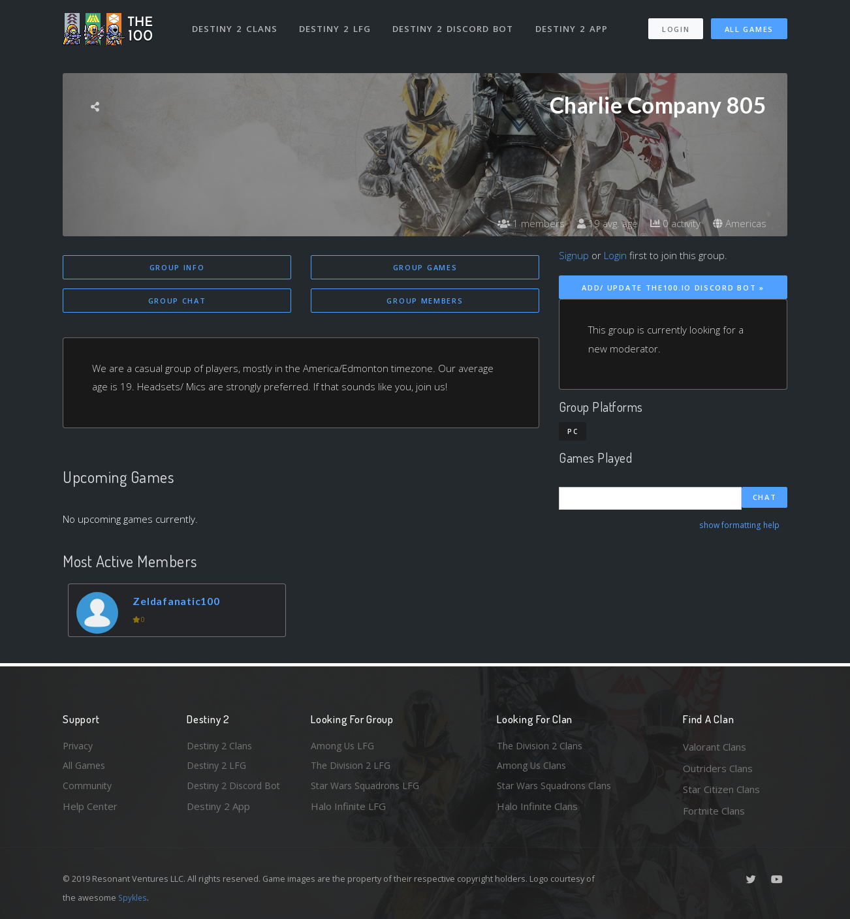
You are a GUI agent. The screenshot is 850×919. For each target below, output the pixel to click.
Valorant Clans (714, 746)
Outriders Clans (718, 768)
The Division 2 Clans (541, 746)
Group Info (177, 267)
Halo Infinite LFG (348, 810)
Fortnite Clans (714, 810)
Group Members (424, 302)
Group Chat (177, 302)
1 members (522, 223)
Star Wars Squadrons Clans (557, 789)
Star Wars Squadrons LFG (368, 789)
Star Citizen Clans (721, 789)
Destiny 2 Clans (235, 25)
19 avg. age (601, 223)
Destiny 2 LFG (336, 25)
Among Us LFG (344, 746)
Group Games (425, 267)
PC (572, 431)
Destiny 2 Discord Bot (455, 25)
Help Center (90, 810)
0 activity (672, 223)
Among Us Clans (533, 768)
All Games (749, 25)
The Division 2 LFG (352, 768)
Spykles (133, 897)
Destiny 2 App (573, 25)
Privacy (79, 746)
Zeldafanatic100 (180, 603)
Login (675, 25)
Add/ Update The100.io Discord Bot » (673, 287)
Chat (765, 498)
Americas (738, 223)
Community (88, 789)
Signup (574, 255)
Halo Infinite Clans (537, 810)
